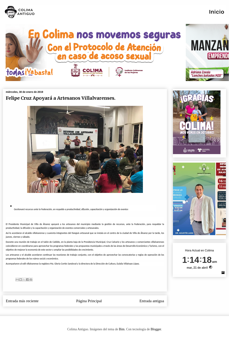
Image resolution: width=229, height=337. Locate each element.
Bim (121, 329)
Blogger (156, 329)
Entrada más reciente (22, 301)
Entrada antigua (151, 301)
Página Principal (89, 301)
